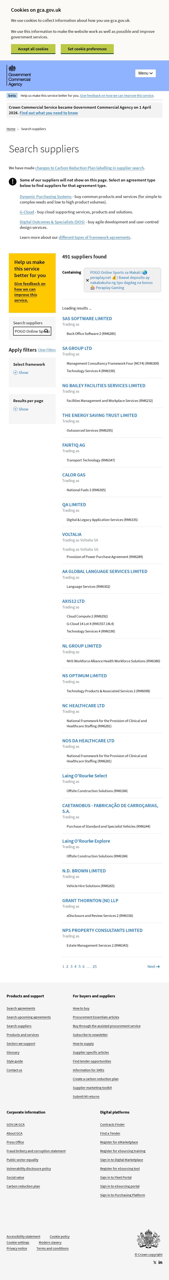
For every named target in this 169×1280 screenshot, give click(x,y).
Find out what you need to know (49, 112)
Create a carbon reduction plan (96, 1079)
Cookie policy (60, 1236)
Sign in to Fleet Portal (116, 1177)
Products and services (23, 1034)
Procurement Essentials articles (96, 1017)
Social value (15, 1177)
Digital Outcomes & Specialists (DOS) (52, 221)
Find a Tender (110, 1133)
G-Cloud (27, 212)
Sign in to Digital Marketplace (121, 1159)
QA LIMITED (74, 504)
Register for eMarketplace (119, 1142)
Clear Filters (47, 349)
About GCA (14, 1133)
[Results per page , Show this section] (32, 406)
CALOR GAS (73, 475)
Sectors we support (21, 1043)
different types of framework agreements (94, 237)
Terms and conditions (53, 1248)
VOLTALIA (71, 534)
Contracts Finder (112, 1124)
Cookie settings (18, 1242)
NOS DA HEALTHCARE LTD (88, 740)
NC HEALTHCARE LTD (83, 705)
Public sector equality (22, 1159)
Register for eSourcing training (122, 1151)
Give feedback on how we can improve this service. (30, 292)
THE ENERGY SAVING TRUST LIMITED (99, 415)
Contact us (14, 1070)
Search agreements (21, 1008)
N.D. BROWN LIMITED (84, 870)
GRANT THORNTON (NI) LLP (90, 900)
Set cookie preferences (87, 48)
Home (11, 129)
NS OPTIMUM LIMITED (84, 675)
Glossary (13, 1052)
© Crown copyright (148, 1254)
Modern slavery (50, 1242)
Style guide (15, 1061)
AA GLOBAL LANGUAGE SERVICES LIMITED (104, 571)
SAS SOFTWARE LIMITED (87, 318)
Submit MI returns (86, 1096)
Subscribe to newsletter (90, 1034)
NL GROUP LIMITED (82, 646)
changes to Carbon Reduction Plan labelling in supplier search (89, 167)
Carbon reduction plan (23, 1186)
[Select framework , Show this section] (32, 370)
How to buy (81, 1008)
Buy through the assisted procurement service (107, 1026)
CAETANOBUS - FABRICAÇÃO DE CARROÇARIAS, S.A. (110, 808)
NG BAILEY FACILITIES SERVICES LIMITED (103, 385)
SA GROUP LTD (77, 348)
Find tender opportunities (92, 1061)
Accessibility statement (23, 1236)
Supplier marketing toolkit (92, 1087)
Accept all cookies (33, 48)
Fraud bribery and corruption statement (36, 1151)
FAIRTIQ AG (73, 445)
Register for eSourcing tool (120, 1168)
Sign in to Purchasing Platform (122, 1195)
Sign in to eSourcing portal (120, 1186)
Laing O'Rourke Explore (86, 841)
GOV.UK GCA (16, 1124)
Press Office (15, 1142)
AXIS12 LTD (73, 601)
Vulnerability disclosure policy (29, 1168)
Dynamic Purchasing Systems (46, 196)
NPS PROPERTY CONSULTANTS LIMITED (102, 930)
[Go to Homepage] (148, 1240)
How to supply (83, 1043)
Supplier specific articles (91, 1052)
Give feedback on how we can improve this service (116, 95)
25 (95, 966)
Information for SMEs (88, 1070)
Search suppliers (27, 322)
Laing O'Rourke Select (84, 775)
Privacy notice (17, 1248)
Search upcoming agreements (29, 1017)
